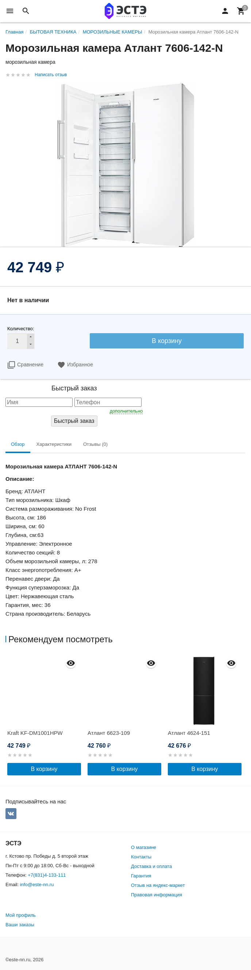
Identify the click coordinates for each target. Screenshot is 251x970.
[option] (45, 714)
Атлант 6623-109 (109, 733)
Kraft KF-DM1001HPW (35, 733)
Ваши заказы (19, 924)
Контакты (141, 857)
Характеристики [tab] (54, 444)
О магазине (143, 847)
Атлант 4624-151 (189, 733)
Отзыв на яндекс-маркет (158, 885)
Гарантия (141, 876)
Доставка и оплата (151, 866)
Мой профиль (20, 915)
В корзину (167, 340)
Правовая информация (156, 894)
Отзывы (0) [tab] (95, 444)
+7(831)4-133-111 (47, 875)
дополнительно (126, 411)
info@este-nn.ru (37, 884)
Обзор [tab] (18, 444)
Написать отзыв (51, 74)
